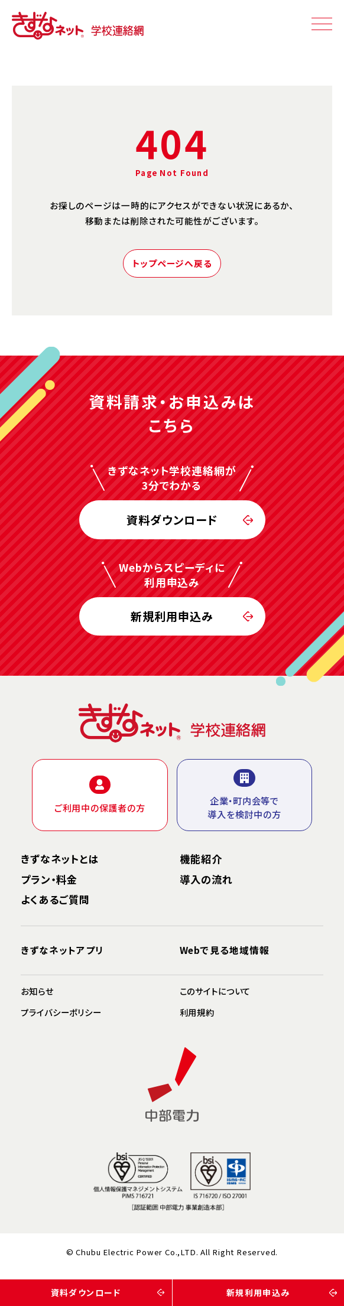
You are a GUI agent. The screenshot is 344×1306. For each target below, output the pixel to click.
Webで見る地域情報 (225, 950)
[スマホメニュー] (321, 24)
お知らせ (37, 991)
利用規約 (197, 1012)
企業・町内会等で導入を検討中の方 (244, 794)
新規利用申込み (172, 613)
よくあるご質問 (55, 899)
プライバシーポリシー (61, 1012)
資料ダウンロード (172, 517)
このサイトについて (215, 991)
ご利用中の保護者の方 (99, 794)
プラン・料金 (49, 879)
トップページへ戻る (172, 263)
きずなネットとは (60, 858)
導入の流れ (206, 879)
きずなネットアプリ (62, 950)
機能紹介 (201, 858)
